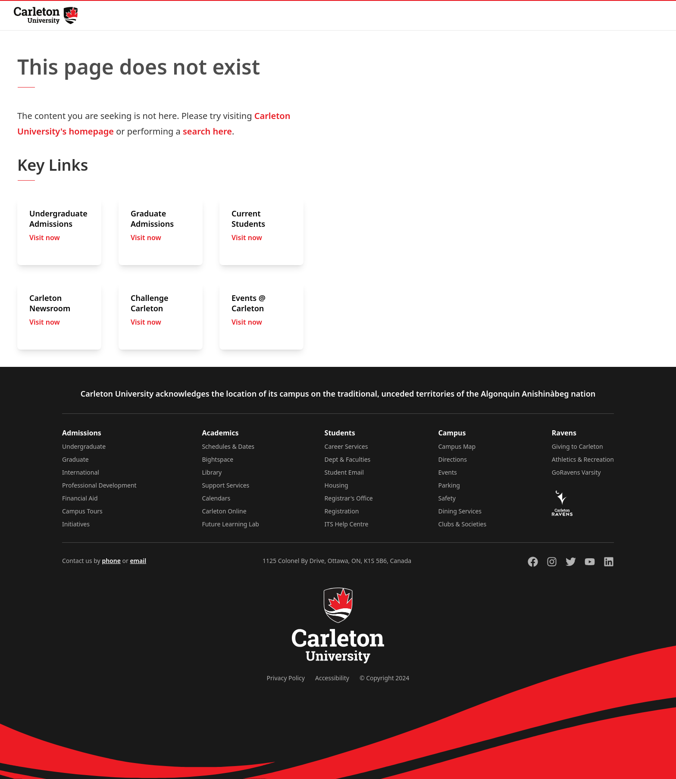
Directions (452, 459)
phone (111, 561)
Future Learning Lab (230, 524)
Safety (447, 498)
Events (447, 472)
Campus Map (457, 446)
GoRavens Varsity (576, 472)
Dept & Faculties (348, 459)
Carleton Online (224, 511)
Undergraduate (84, 446)
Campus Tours (82, 511)
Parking (449, 485)
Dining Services (460, 511)
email (138, 561)
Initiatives (76, 524)
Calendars (216, 498)
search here (207, 131)
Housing (336, 485)
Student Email (344, 472)
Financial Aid (80, 498)
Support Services (225, 485)
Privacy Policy (286, 678)
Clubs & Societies (462, 524)
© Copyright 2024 (384, 678)
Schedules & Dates (228, 446)
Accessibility (332, 678)
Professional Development (99, 485)
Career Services (346, 446)
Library (212, 472)
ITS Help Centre (347, 524)
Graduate (75, 459)
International (80, 472)
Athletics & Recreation (583, 459)
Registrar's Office (349, 498)
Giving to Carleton (577, 446)
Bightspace (217, 459)
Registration (342, 511)
